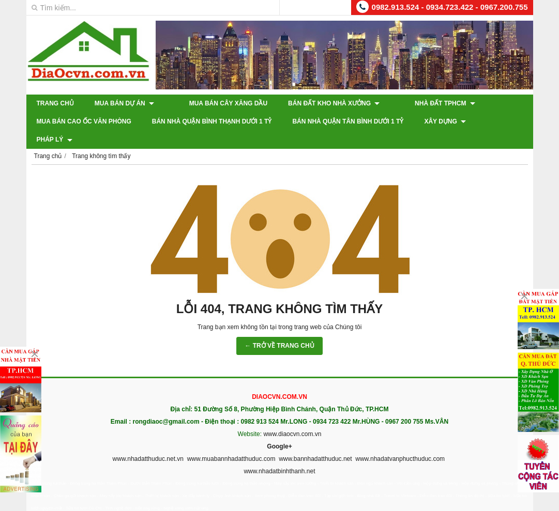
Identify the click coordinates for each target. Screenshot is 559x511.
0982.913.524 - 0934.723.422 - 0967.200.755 (450, 7)
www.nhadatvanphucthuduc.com (400, 440)
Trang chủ (55, 103)
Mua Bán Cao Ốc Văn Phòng (84, 121)
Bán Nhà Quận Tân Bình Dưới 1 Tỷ (347, 121)
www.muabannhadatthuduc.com (231, 440)
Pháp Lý (504, 121)
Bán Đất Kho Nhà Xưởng (319, 103)
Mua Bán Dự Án (124, 103)
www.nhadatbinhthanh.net (279, 453)
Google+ (279, 428)
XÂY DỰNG (445, 121)
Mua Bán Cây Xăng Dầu (214, 103)
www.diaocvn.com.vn (292, 416)
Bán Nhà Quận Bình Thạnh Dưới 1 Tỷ (212, 121)
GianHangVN (511, 504)
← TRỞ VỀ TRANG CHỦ (279, 327)
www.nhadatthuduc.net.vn (148, 440)
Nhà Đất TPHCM (416, 103)
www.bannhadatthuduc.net (315, 440)
